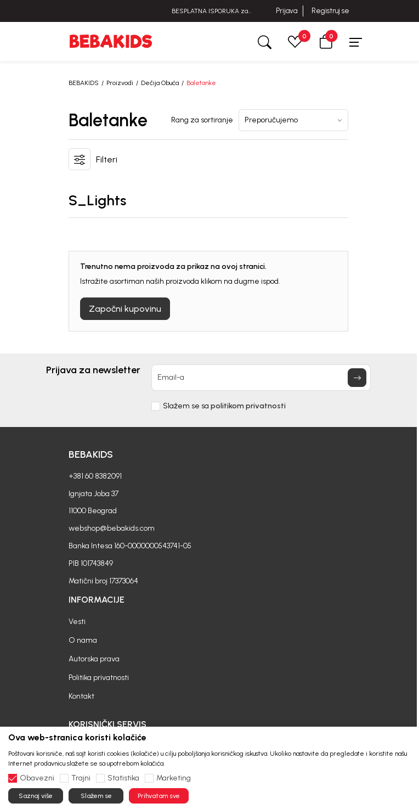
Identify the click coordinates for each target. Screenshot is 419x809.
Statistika (123, 778)
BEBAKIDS (84, 83)
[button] (326, 41)
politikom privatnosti (248, 406)
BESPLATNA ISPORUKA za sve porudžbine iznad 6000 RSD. (209, 11)
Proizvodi (119, 83)
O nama (83, 640)
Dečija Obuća (160, 83)
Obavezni (37, 778)
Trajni (80, 778)
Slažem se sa (224, 406)
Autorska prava (94, 659)
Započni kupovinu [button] (125, 309)
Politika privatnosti (99, 677)
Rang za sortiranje (202, 120)
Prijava (286, 11)
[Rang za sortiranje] (293, 120)
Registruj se (330, 11)
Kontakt (81, 696)
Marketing (173, 778)
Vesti (77, 621)
